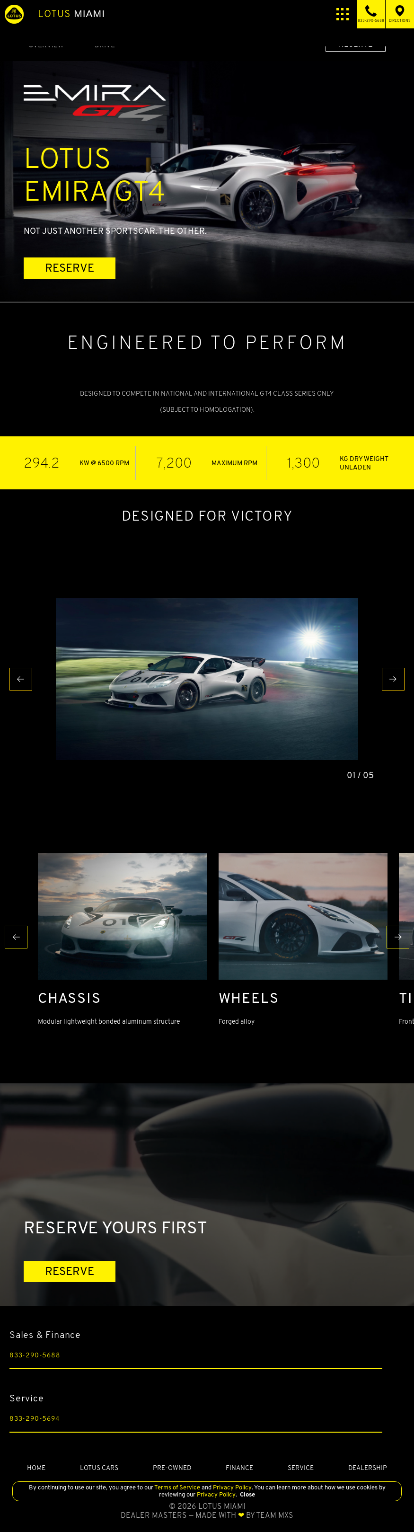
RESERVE (69, 267)
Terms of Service (177, 1487)
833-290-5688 (35, 1355)
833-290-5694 (34, 1418)
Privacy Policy (231, 1487)
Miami (71, 13)
